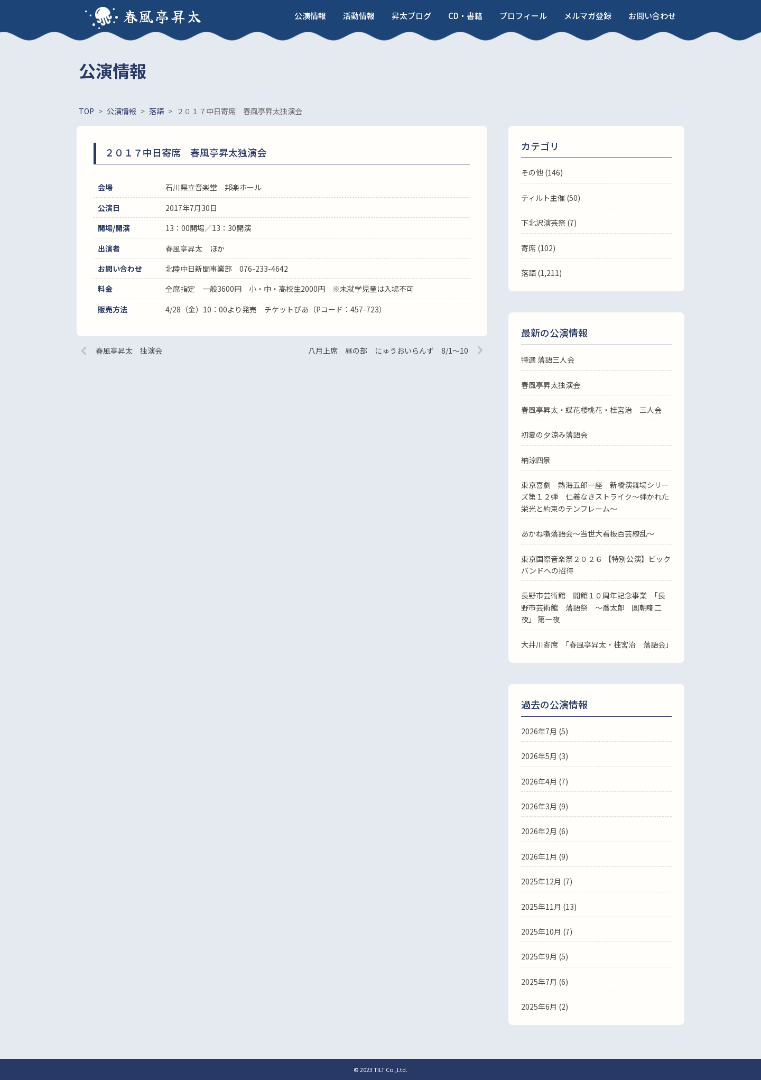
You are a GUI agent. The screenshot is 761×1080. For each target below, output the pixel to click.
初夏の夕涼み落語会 (554, 434)
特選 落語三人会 (547, 359)
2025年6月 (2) (544, 1006)
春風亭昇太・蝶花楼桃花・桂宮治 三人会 (591, 409)
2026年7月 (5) (544, 731)
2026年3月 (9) (544, 806)
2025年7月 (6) (544, 981)
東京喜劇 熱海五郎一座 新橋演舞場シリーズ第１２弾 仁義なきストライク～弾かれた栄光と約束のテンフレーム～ (595, 496)
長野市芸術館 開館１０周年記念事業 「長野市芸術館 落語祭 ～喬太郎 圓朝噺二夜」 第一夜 (593, 607)
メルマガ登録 (587, 15)
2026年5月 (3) (544, 756)
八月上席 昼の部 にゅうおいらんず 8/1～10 (388, 350)
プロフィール (523, 15)
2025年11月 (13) (549, 906)
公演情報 (310, 15)
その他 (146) (542, 172)
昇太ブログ (411, 15)
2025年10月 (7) (546, 931)
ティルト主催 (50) (550, 197)
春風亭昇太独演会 (550, 385)
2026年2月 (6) (544, 831)
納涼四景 (536, 460)
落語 (528, 272)
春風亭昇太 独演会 (129, 350)
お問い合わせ (652, 15)
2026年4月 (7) (544, 781)
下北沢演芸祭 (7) (549, 222)
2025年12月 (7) (546, 881)
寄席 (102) (538, 248)
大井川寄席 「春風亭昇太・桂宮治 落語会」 (597, 644)
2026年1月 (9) (544, 856)
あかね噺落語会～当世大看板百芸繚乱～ (587, 533)
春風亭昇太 (162, 15)
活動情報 (359, 15)
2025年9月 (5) (544, 956)
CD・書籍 (465, 15)
